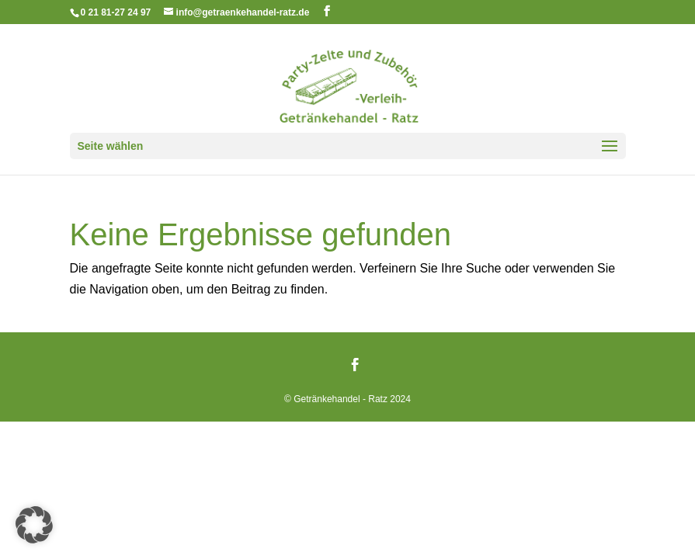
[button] (34, 525)
